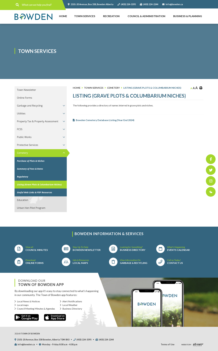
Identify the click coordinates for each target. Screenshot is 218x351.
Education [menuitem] (22, 200)
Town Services (93, 87)
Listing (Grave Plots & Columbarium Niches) (152, 87)
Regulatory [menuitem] (22, 176)
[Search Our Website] (41, 4)
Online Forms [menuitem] (24, 97)
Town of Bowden (33, 16)
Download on (55, 317)
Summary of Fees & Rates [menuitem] (30, 168)
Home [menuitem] (61, 13)
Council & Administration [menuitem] (146, 16)
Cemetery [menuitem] (22, 152)
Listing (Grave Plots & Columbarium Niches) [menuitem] (39, 184)
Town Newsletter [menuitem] (26, 90)
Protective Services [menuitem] (27, 145)
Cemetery (113, 87)
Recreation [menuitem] (111, 16)
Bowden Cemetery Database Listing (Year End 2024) (105, 120)
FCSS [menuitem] (19, 129)
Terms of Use (167, 344)
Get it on (27, 317)
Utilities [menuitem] (21, 113)
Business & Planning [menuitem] (187, 16)
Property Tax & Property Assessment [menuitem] (37, 121)
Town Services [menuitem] (84, 16)
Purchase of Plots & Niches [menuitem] (30, 160)
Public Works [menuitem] (24, 137)
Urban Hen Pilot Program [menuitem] (31, 208)
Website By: (186, 345)
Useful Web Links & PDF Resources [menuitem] (34, 192)
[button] (64, 105)
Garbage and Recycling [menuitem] (30, 105)
